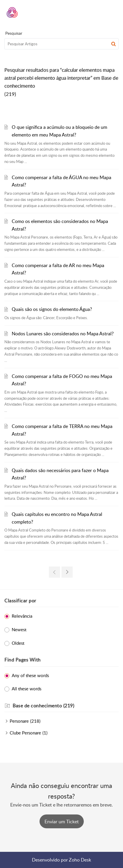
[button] (98, 12)
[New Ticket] (62, 821)
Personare (19, 721)
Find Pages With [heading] (22, 660)
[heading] (66, 706)
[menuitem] (98, 12)
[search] (61, 43)
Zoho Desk (80, 860)
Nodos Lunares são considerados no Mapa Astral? (63, 333)
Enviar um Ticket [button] (62, 821)
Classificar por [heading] (20, 600)
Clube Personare (25, 733)
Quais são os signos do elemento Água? (52, 309)
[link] (54, 572)
